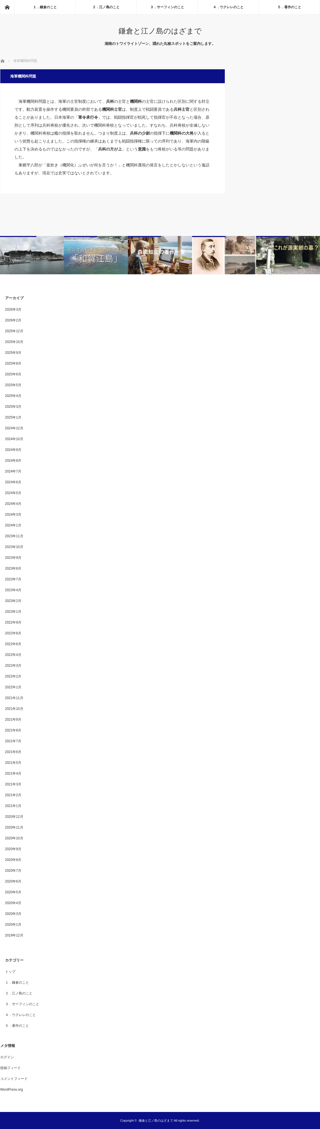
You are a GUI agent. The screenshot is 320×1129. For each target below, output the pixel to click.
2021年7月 (13, 741)
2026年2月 (13, 320)
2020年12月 (14, 817)
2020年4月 (13, 903)
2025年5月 (13, 385)
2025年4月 (13, 396)
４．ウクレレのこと (228, 7)
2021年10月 (14, 709)
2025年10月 (14, 342)
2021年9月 (13, 720)
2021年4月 (13, 773)
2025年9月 (13, 353)
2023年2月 (13, 601)
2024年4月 (13, 504)
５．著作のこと (289, 7)
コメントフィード (14, 1079)
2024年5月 (13, 493)
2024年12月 (14, 428)
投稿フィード (10, 1068)
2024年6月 (13, 482)
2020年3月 (13, 914)
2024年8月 (13, 461)
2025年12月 (14, 331)
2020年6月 (13, 881)
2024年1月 (13, 525)
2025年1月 (13, 417)
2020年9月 (13, 849)
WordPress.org (11, 1090)
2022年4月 (13, 655)
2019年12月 (14, 935)
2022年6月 (13, 644)
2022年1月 (13, 687)
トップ (10, 972)
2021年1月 (13, 806)
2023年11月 (14, 536)
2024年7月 (13, 471)
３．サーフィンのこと (167, 7)
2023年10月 (14, 547)
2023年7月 (13, 579)
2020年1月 (13, 925)
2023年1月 (13, 612)
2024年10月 (14, 439)
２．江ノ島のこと (106, 7)
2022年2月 (13, 676)
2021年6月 (13, 752)
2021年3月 (13, 784)
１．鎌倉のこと (45, 7)
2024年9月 (13, 450)
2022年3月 (13, 666)
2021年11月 (14, 698)
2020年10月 (14, 838)
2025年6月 (13, 374)
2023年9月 (13, 558)
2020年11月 (14, 827)
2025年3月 (13, 407)
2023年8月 (13, 568)
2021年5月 (13, 763)
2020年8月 (13, 860)
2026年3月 (13, 309)
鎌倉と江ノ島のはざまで (160, 31)
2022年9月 (13, 622)
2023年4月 (13, 590)
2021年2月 (13, 795)
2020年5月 (13, 892)
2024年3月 (13, 515)
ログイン (7, 1057)
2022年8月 (13, 633)
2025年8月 (13, 363)
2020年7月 (13, 871)
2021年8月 (13, 730)
